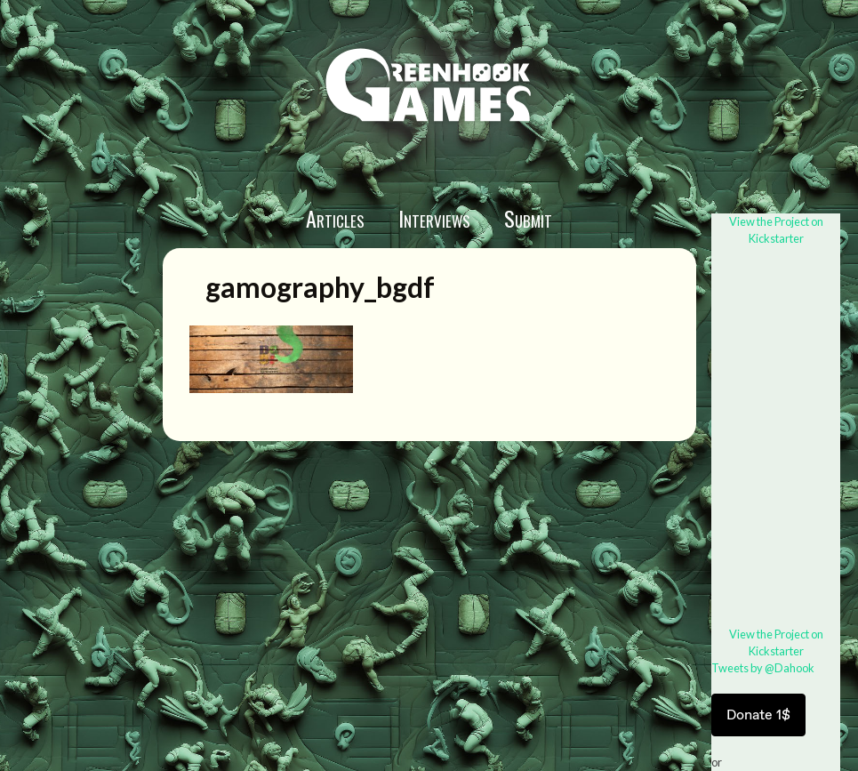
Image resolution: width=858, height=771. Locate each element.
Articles (335, 218)
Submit (528, 218)
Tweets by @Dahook (762, 668)
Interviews (434, 218)
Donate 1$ (758, 714)
